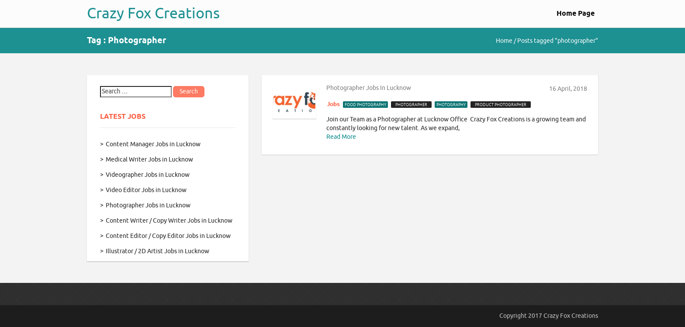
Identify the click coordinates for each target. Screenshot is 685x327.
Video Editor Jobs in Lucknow (146, 190)
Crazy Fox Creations (153, 13)
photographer (411, 104)
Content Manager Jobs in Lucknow (153, 144)
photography (451, 104)
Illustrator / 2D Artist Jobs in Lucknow (157, 251)
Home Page (576, 13)
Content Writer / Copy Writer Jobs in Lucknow (169, 220)
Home (504, 41)
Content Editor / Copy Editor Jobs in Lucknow (168, 236)
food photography (365, 104)
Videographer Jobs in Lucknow (148, 175)
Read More (341, 137)
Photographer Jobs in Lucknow (148, 205)
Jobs (333, 104)
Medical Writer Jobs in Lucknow (149, 159)
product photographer (500, 104)
